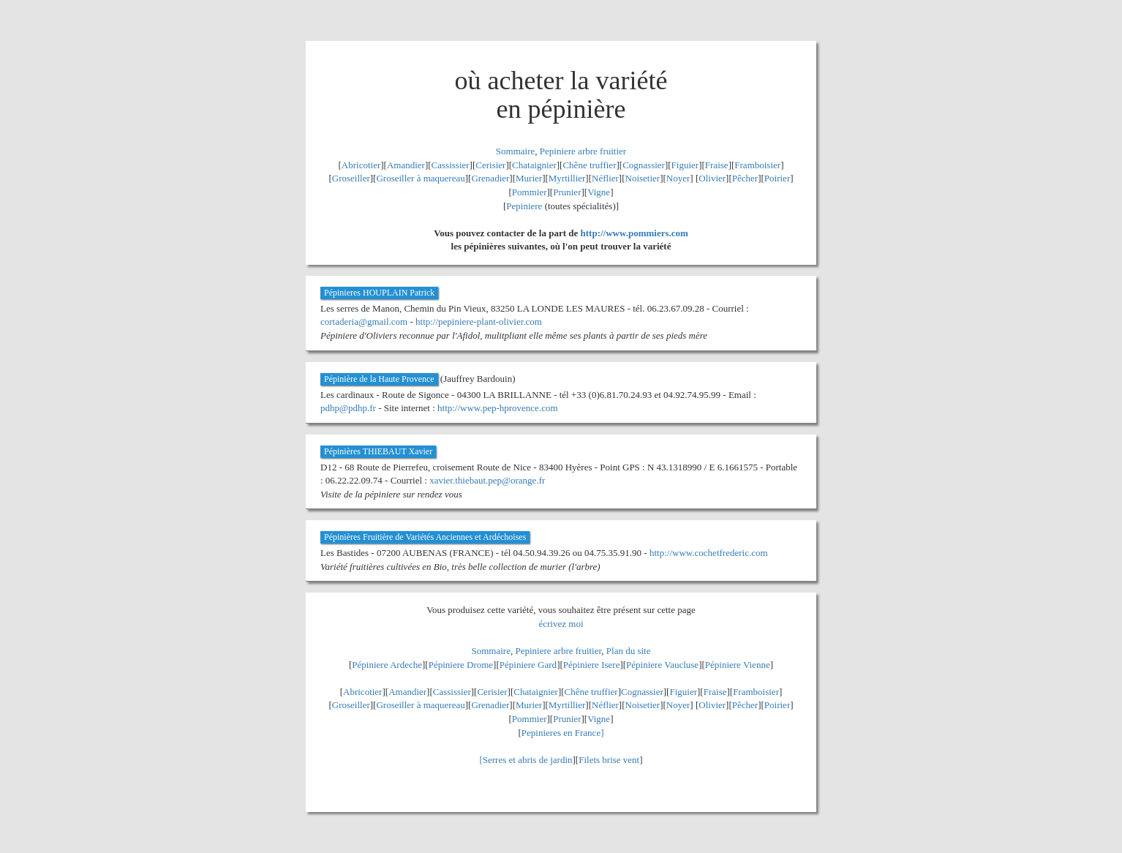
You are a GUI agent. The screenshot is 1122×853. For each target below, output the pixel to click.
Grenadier (490, 178)
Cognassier (643, 164)
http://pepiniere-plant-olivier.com (478, 321)
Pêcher (745, 178)
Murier (529, 178)
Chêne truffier (589, 164)
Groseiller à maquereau (420, 178)
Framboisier (757, 164)
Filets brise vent (609, 759)
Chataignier (534, 164)
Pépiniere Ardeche (387, 664)
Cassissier (451, 164)
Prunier (567, 192)
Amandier (406, 164)
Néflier (605, 178)
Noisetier (642, 178)
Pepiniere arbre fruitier (583, 151)
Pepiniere (524, 205)
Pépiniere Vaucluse (662, 664)
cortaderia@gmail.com (363, 321)
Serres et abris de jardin (528, 759)
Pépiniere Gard (528, 664)
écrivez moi (561, 623)
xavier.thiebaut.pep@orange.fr (487, 480)
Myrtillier (567, 178)
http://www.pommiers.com (634, 233)
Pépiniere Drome (461, 664)
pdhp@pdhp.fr (348, 407)
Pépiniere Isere (591, 664)
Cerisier (490, 164)
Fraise (716, 164)
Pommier (529, 192)
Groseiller (351, 178)
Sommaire (515, 151)
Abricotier (361, 164)
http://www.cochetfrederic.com (709, 552)
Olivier (712, 178)
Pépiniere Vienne (737, 664)
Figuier (685, 164)
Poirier (777, 178)
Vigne (598, 192)
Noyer (678, 178)
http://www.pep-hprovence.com (497, 407)
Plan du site (628, 650)
